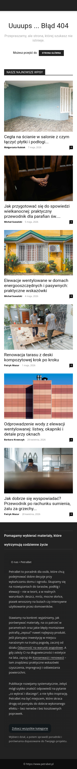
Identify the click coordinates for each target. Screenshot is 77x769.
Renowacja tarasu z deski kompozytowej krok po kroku (31, 357)
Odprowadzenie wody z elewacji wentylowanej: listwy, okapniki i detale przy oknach (34, 429)
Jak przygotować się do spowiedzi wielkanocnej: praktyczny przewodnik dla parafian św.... (37, 211)
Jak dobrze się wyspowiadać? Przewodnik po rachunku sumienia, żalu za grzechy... (37, 503)
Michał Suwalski (13, 221)
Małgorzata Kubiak (14, 147)
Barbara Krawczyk (14, 439)
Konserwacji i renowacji (48, 657)
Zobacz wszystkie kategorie (30, 728)
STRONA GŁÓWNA (51, 53)
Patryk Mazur (11, 365)
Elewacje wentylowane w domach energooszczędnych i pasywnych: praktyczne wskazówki (36, 285)
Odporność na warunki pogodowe (40, 648)
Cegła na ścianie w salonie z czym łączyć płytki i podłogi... (36, 139)
